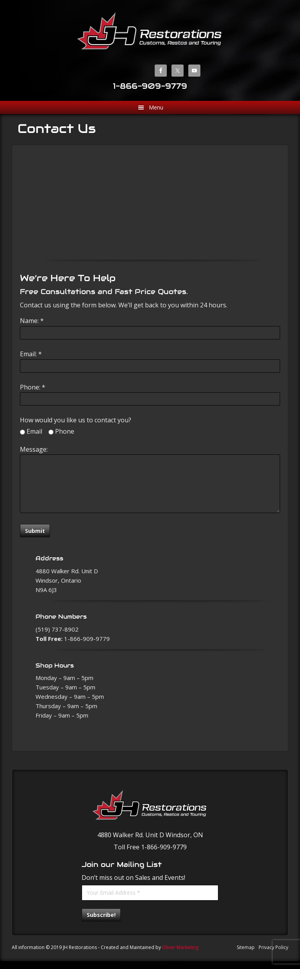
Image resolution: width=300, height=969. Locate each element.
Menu (156, 107)
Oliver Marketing (180, 947)
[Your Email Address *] (150, 893)
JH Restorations (150, 31)
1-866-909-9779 (150, 86)
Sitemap (246, 947)
